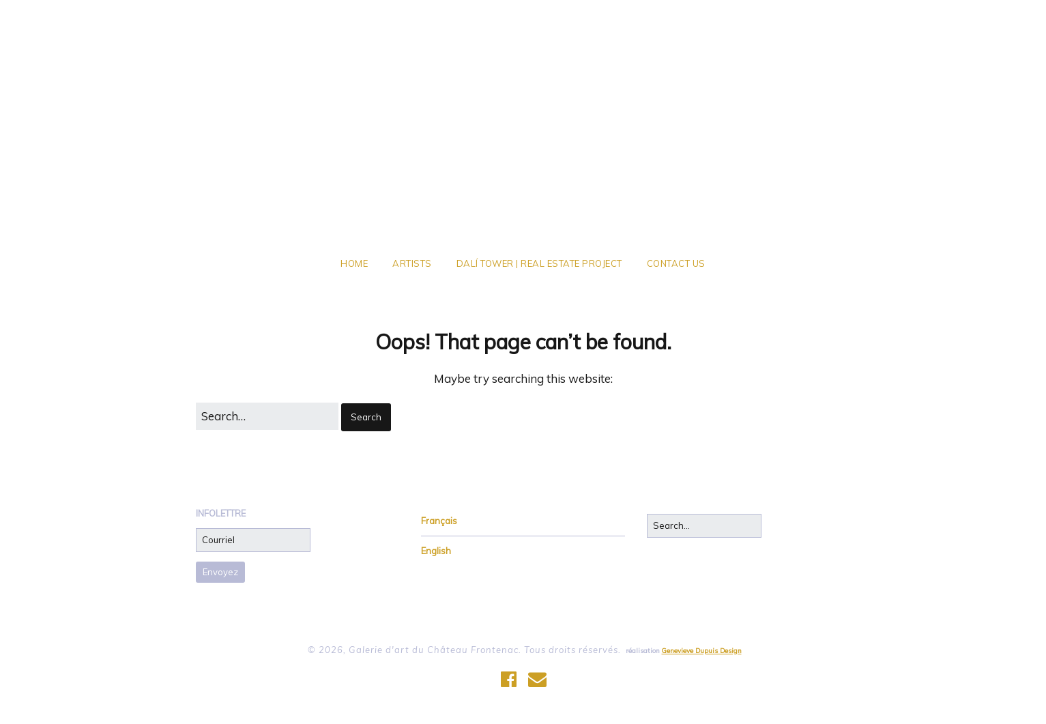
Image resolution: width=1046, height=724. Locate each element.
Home (354, 263)
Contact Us (676, 263)
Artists (412, 263)
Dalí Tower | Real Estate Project (539, 263)
